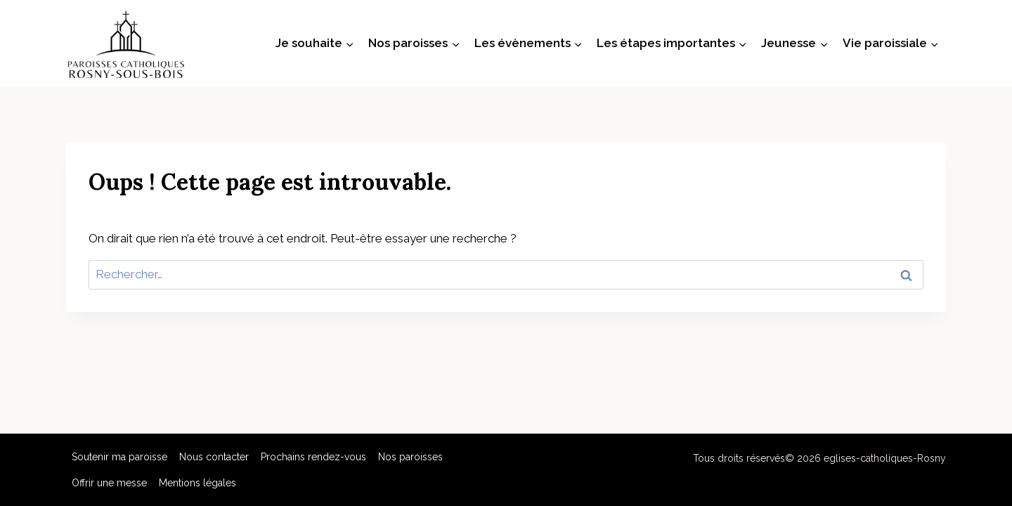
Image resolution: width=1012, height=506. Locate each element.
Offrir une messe (109, 482)
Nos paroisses (410, 456)
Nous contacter (214, 456)
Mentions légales (197, 482)
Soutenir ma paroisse (119, 456)
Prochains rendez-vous (313, 456)
